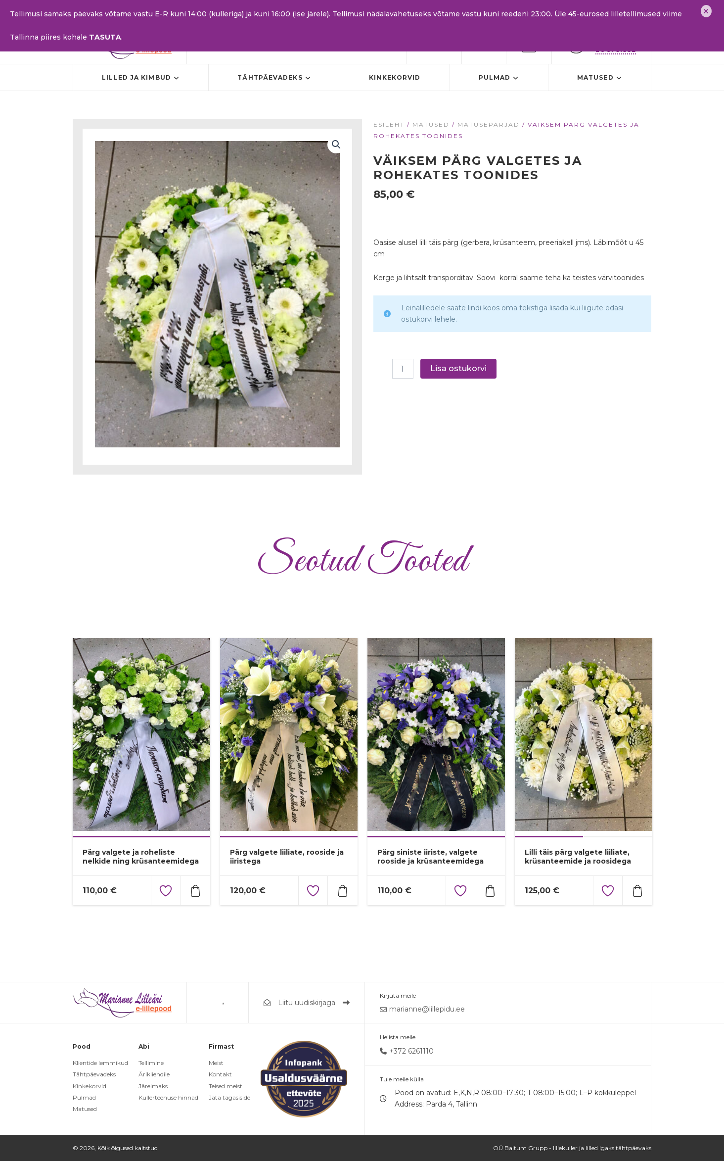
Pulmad (499, 77)
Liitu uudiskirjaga (307, 1002)
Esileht (389, 124)
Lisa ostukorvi (458, 368)
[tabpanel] (141, 737)
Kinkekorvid (394, 77)
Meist (216, 1062)
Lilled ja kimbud (141, 77)
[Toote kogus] (402, 369)
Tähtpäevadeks (274, 77)
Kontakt (220, 1074)
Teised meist (225, 1086)
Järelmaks (153, 1086)
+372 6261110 (407, 1051)
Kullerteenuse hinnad (168, 1097)
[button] (336, 144)
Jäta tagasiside (229, 1097)
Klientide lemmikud (100, 1062)
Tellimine (151, 1062)
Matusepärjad (488, 124)
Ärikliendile (154, 1074)
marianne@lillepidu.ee (422, 1009)
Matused (599, 77)
